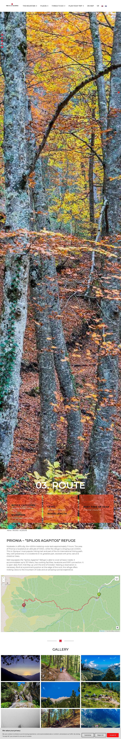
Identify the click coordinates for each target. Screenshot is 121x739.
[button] (2, 35)
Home (9, 530)
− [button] (3, 580)
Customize (87, 735)
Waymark (102, 631)
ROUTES (15, 530)
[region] (60, 733)
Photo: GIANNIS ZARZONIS (106, 527)
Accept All (113, 735)
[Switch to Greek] (106, 6)
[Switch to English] (102, 6)
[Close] (119, 729)
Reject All (100, 735)
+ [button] (3, 578)
